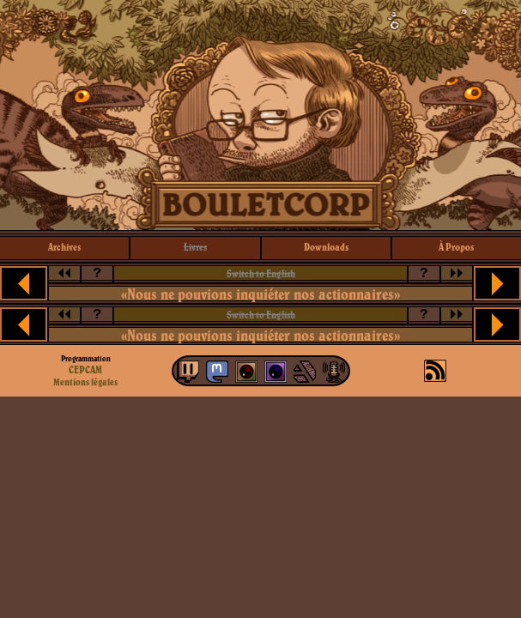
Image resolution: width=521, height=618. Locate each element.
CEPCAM (85, 369)
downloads (326, 246)
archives (64, 246)
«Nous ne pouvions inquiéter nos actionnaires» (260, 294)
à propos (456, 246)
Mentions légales (85, 382)
